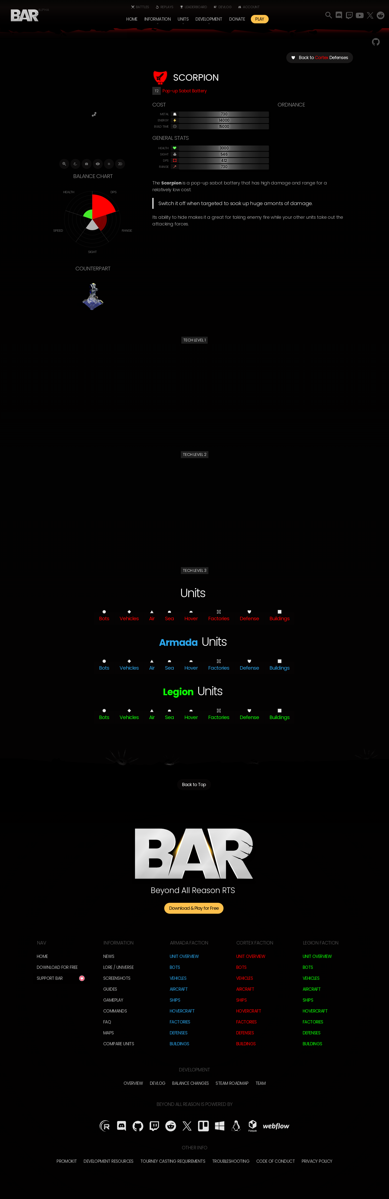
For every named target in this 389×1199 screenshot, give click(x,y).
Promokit (67, 1161)
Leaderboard (196, 6)
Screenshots (116, 978)
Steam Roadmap (232, 1083)
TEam (261, 1083)
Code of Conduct (275, 1161)
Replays (167, 6)
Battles (142, 6)
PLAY (259, 19)
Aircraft (179, 989)
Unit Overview (184, 956)
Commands (115, 1011)
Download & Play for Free (194, 908)
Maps (108, 1033)
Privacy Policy (317, 1161)
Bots (175, 967)
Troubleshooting (230, 1161)
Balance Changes (190, 1083)
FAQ (107, 1022)
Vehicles (178, 978)
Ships (175, 1000)
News (108, 956)
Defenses (178, 1033)
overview (133, 1083)
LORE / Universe (118, 967)
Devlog (225, 6)
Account (251, 6)
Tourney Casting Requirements (172, 1161)
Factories (180, 1022)
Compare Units (118, 1044)
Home (131, 19)
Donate (237, 19)
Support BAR (50, 978)
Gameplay (113, 1000)
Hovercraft (182, 1011)
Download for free (57, 967)
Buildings (179, 1044)
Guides (110, 989)
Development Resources (108, 1161)
